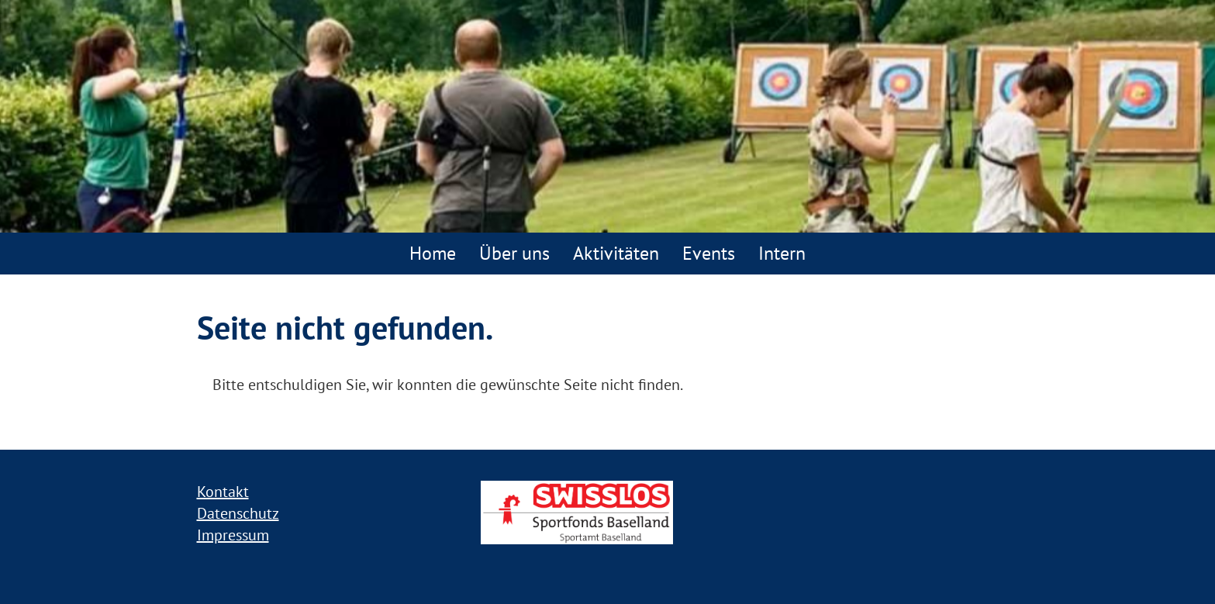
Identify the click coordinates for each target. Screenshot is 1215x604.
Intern (782, 253)
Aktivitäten (616, 253)
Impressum (233, 535)
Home (432, 253)
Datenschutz (238, 513)
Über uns (514, 253)
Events (708, 253)
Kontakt (223, 491)
